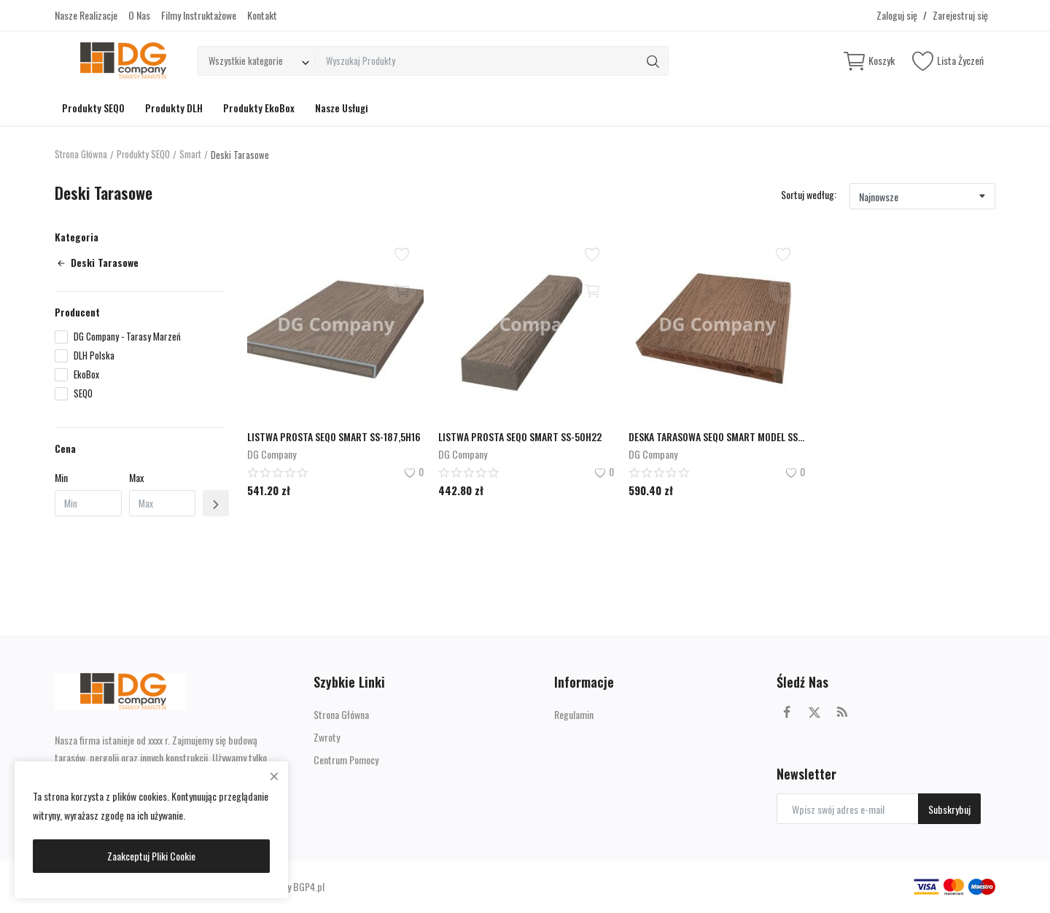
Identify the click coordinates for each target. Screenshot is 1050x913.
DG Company (271, 454)
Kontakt (262, 15)
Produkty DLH (174, 107)
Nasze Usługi (341, 107)
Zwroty (327, 737)
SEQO (83, 393)
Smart (192, 154)
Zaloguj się (896, 15)
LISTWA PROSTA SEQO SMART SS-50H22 (520, 436)
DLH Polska (94, 355)
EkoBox (86, 374)
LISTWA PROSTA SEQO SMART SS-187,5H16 (334, 436)
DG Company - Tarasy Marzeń (127, 336)
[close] (274, 776)
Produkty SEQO (93, 107)
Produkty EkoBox (259, 107)
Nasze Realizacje (86, 15)
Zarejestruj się (960, 15)
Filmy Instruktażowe (198, 15)
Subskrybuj (949, 809)
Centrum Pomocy (346, 759)
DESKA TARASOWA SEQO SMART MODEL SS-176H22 (717, 436)
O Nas (139, 15)
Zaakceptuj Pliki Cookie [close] (151, 855)
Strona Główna (81, 154)
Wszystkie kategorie (246, 60)
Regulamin (574, 714)
